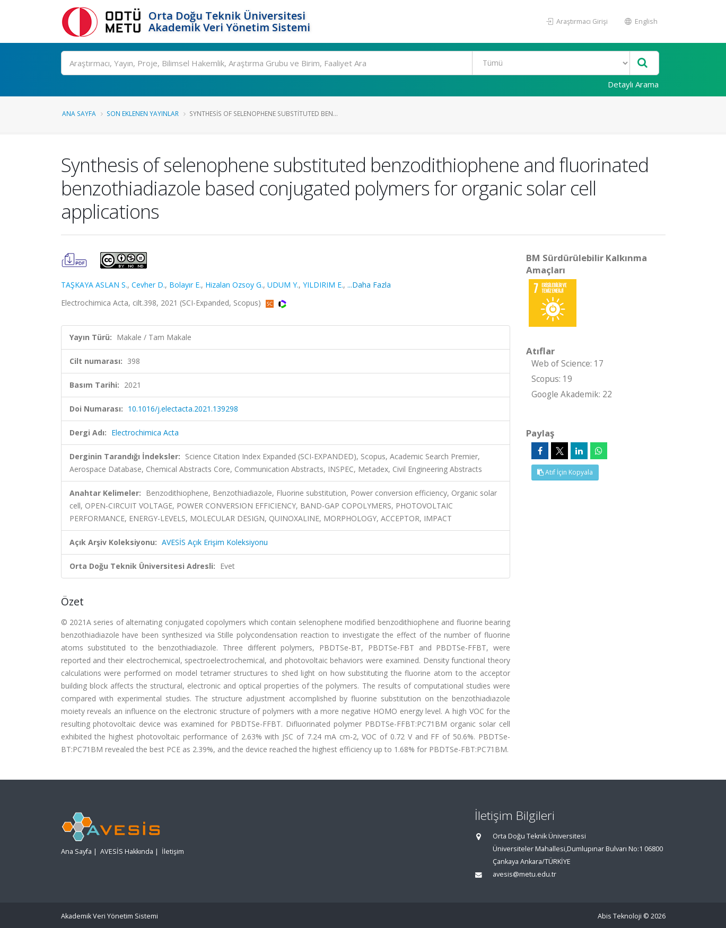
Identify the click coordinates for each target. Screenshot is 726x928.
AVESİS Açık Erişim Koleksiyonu (215, 542)
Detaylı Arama (633, 84)
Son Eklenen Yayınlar (143, 113)
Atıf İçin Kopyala (565, 472)
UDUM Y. (283, 285)
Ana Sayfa (79, 113)
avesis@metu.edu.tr (524, 874)
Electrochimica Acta (145, 432)
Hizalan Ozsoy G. (234, 285)
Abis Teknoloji (620, 916)
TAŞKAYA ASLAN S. (94, 285)
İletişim (173, 851)
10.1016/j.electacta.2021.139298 (183, 409)
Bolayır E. (185, 285)
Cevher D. (148, 285)
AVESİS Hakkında (126, 851)
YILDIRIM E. (323, 285)
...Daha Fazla (369, 285)
